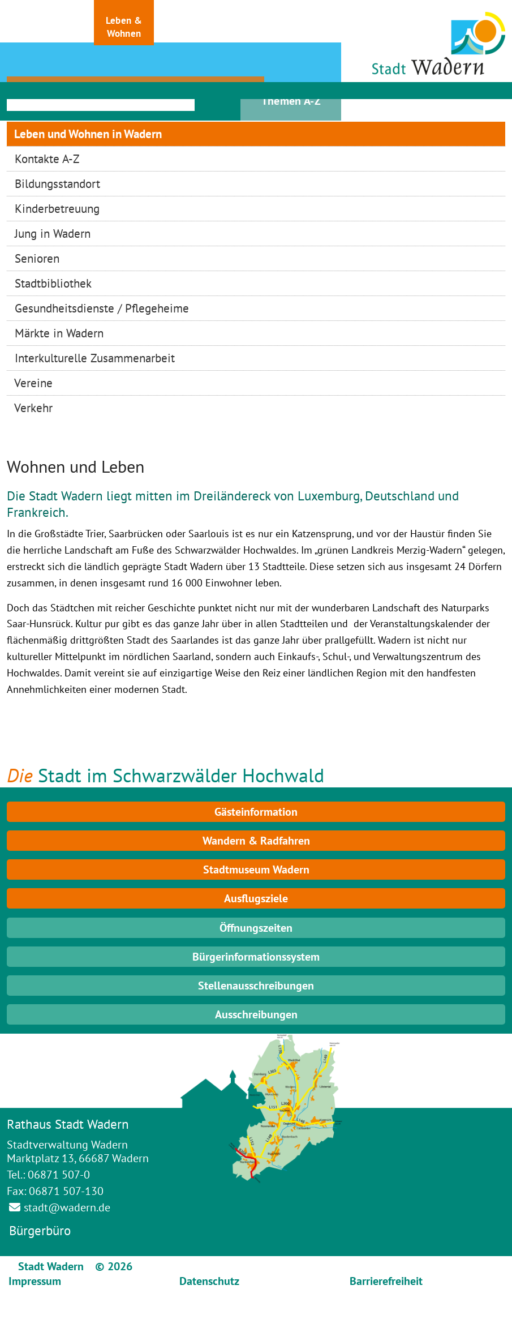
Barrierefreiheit (386, 1281)
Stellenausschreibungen (256, 985)
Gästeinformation (256, 811)
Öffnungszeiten (256, 927)
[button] (37, 22)
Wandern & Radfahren (256, 840)
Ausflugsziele (256, 898)
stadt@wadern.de (67, 1207)
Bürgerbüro (40, 1230)
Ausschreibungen (256, 1014)
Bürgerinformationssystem (256, 956)
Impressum (34, 1281)
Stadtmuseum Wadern (256, 869)
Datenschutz (209, 1281)
